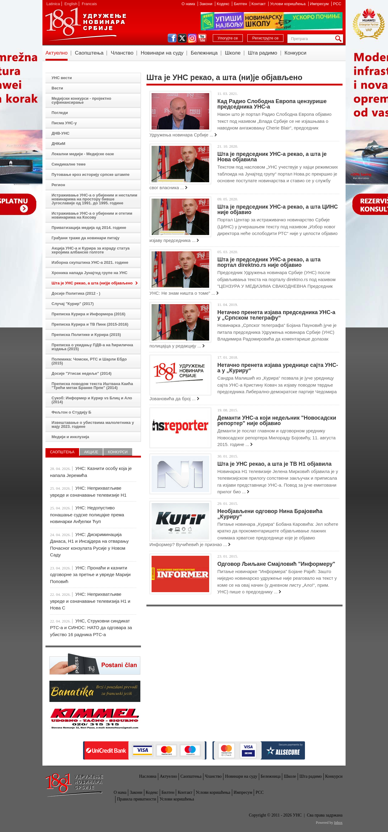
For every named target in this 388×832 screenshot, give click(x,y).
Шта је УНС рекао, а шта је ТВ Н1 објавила (274, 464)
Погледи (60, 113)
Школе (233, 53)
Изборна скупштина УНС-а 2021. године (90, 262)
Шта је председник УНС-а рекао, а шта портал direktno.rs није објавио (268, 262)
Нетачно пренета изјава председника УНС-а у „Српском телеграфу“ (276, 315)
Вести (57, 88)
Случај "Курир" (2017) (73, 304)
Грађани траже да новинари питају (85, 238)
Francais (89, 4)
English (70, 4)
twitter (182, 38)
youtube (202, 38)
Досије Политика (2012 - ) (76, 293)
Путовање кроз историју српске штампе (90, 174)
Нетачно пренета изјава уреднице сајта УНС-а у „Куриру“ (277, 368)
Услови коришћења (288, 4)
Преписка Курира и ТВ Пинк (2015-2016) (90, 324)
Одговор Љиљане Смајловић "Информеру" (276, 564)
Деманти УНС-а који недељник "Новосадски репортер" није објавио (276, 420)
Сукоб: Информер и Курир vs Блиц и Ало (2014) (92, 400)
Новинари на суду (162, 53)
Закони (206, 4)
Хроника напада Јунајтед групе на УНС (89, 273)
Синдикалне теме (68, 164)
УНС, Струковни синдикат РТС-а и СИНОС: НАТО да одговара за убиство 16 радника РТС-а (91, 627)
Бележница (204, 53)
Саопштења (89, 53)
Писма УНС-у (64, 123)
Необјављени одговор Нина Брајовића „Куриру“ (270, 514)
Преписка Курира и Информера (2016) (88, 314)
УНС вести (62, 78)
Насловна (147, 776)
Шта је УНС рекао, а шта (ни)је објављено (92, 283)
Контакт (259, 4)
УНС (85, 24)
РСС (337, 4)
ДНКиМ (58, 144)
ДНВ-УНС (60, 133)
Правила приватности (136, 799)
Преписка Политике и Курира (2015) (86, 335)
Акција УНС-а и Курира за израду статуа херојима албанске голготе (91, 250)
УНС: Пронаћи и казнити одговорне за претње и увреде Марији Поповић (90, 574)
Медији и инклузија (70, 437)
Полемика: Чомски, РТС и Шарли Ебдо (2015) (89, 361)
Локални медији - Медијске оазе (83, 154)
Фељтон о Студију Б (71, 412)
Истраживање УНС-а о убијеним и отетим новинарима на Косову (92, 215)
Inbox (338, 822)
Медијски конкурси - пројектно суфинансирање (81, 100)
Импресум (320, 4)
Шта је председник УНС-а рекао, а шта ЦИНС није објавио (277, 209)
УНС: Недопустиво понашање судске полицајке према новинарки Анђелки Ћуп (87, 514)
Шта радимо (262, 53)
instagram (192, 38)
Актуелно (56, 53)
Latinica (53, 4)
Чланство (122, 53)
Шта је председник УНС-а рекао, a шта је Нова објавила (271, 157)
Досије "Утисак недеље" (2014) (82, 373)
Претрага (339, 38)
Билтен (241, 4)
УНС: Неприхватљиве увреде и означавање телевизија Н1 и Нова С (90, 601)
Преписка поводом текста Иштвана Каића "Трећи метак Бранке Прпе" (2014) (92, 386)
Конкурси (295, 53)
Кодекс (223, 4)
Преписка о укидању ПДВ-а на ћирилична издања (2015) (92, 347)
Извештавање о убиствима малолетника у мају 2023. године (93, 424)
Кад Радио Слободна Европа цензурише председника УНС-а (272, 104)
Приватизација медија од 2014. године (89, 228)
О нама (189, 4)
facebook (172, 38)
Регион (58, 185)
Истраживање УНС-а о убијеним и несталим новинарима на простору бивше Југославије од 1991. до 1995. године (94, 199)
